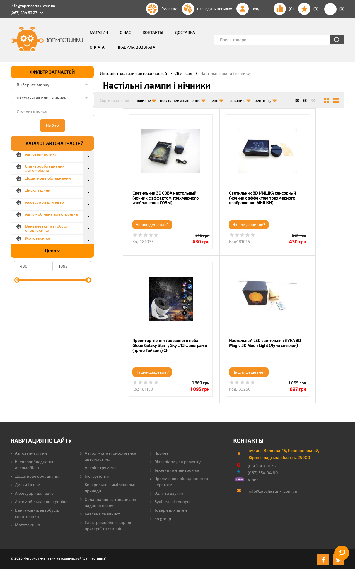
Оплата (97, 46)
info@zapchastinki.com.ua (33, 6)
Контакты (153, 32)
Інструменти (94, 475)
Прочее (159, 452)
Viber (253, 478)
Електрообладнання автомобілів (32, 463)
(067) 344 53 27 (24, 12)
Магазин (99, 32)
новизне (146, 99)
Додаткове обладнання (36, 475)
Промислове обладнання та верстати (179, 480)
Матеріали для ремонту (175, 460)
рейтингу (266, 99)
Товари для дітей (168, 509)
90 (313, 100)
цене (216, 99)
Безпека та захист (100, 512)
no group (160, 517)
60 (305, 100)
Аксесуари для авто (32, 492)
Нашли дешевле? (123, 224)
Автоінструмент (98, 466)
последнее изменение (183, 99)
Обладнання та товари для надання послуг (108, 501)
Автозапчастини (29, 452)
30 (297, 100)
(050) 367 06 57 (262, 464)
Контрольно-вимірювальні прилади (108, 486)
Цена (52, 250)
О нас (125, 32)
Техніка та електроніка (174, 469)
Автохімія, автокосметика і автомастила (109, 455)
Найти (52, 125)
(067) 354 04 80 (263, 471)
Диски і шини (25, 483)
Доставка (185, 32)
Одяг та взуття (166, 492)
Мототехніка (25, 523)
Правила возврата (135, 46)
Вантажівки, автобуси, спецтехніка (35, 512)
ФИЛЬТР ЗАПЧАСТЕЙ (52, 72)
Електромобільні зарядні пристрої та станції (107, 524)
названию (239, 99)
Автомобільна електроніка (39, 500)
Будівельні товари (170, 500)
